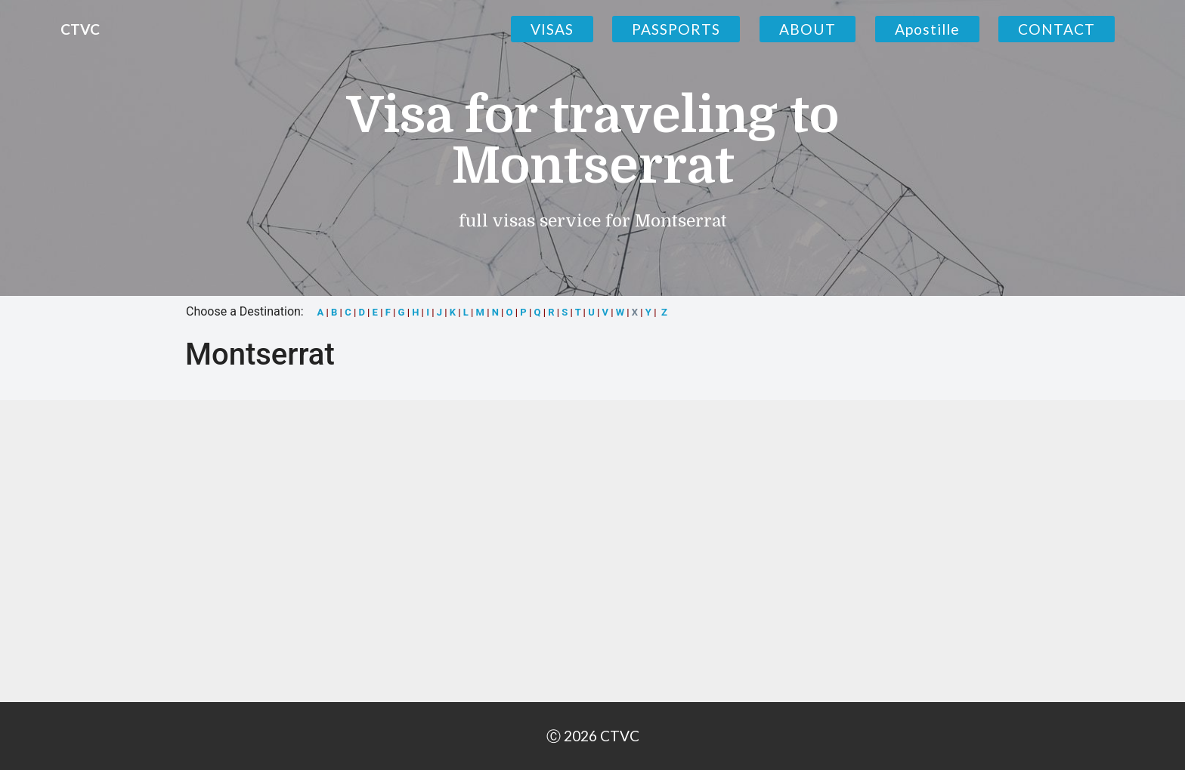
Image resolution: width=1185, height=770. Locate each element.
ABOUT (807, 29)
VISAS (552, 29)
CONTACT (1056, 29)
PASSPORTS (676, 29)
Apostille (927, 29)
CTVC (80, 29)
